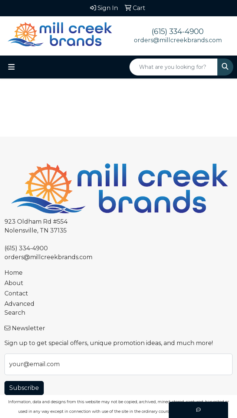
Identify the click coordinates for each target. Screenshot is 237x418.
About (13, 283)
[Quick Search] (173, 67)
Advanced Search (19, 308)
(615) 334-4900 (178, 31)
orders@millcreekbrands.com (178, 40)
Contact (16, 293)
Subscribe (24, 387)
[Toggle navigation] (11, 67)
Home (13, 272)
